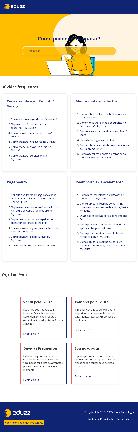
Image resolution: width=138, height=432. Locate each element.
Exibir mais (29, 333)
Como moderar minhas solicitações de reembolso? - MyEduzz (102, 196)
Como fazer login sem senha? (97, 140)
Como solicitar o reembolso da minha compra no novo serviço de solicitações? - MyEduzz (104, 207)
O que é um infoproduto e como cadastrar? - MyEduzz (29, 126)
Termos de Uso (125, 419)
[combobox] (69, 50)
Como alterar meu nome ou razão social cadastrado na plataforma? (103, 155)
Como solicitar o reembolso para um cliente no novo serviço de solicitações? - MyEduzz (103, 245)
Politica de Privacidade (100, 419)
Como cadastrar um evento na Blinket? (33, 141)
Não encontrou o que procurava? (24, 422)
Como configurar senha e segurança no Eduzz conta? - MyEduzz (103, 124)
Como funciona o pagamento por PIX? (33, 245)
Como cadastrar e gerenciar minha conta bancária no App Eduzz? (34, 229)
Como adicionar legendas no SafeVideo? (34, 119)
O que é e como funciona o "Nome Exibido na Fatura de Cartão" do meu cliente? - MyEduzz (35, 211)
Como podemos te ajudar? (69, 38)
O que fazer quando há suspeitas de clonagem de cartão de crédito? (32, 221)
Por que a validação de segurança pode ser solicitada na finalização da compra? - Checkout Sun (34, 198)
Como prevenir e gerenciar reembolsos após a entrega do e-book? (102, 226)
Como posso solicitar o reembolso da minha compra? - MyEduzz (101, 234)
